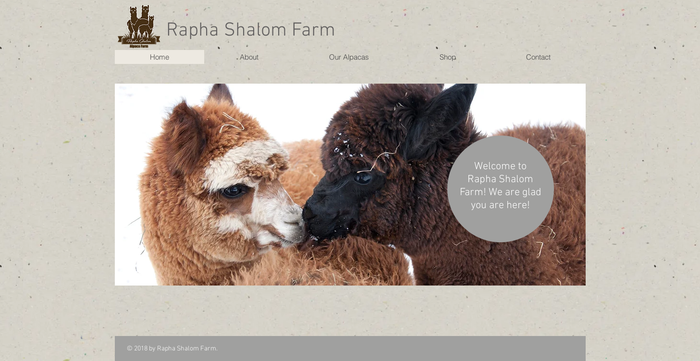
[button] (350, 185)
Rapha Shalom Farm (250, 30)
